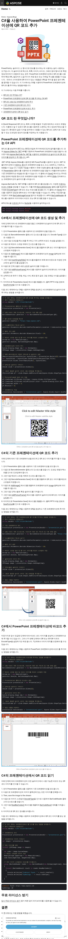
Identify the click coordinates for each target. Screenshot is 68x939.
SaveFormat (8, 285)
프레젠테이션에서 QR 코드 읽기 (15, 112)
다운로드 (15, 203)
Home (4, 9)
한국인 (56, 3)
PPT (19, 149)
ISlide (54, 176)
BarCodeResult (46, 805)
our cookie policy (21, 922)
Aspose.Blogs (12, 17)
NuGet (27, 203)
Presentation (9, 171)
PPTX (27, 149)
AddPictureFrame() (18, 270)
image (51, 254)
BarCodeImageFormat (21, 195)
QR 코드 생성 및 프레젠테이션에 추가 (18, 102)
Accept (34, 927)
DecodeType (29, 799)
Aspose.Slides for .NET (13, 151)
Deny (48, 932)
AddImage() (15, 254)
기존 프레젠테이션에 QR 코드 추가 (17, 105)
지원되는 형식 (19, 165)
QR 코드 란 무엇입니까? (12, 95)
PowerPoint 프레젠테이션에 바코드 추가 (19, 108)
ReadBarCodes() (17, 805)
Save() (50, 173)
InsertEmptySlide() (18, 260)
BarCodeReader (57, 195)
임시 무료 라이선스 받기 (10, 901)
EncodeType (12, 190)
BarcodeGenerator (44, 187)
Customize (20, 932)
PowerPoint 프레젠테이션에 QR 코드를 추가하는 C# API (25, 98)
